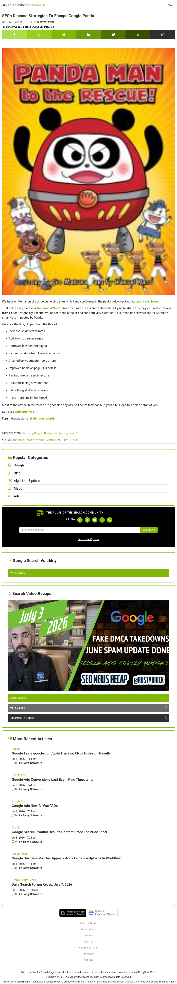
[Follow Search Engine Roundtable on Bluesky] (94, 520)
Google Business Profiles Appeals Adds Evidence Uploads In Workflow (66, 939)
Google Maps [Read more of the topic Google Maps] (20, 934)
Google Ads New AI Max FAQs (35, 886)
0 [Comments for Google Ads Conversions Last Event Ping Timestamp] (14, 870)
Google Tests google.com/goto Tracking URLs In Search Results (61, 834)
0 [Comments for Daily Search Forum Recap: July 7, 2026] (14, 974)
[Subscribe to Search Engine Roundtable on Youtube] (102, 520)
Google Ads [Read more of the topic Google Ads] (19, 855)
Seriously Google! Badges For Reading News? (49, 433)
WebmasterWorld (49, 308)
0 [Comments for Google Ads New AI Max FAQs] (14, 896)
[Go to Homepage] (24, 5)
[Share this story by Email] (138, 34)
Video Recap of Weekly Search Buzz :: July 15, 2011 (48, 440)
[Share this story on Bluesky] (113, 34)
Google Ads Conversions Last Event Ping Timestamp (52, 860)
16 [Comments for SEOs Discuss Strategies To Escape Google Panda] (29, 22)
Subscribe (149, 530)
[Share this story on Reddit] (63, 34)
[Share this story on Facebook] (14, 34)
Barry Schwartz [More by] (47, 22)
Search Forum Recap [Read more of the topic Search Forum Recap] (24, 960)
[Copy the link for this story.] (162, 34)
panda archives (147, 301)
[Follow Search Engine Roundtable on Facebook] (80, 520)
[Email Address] (79, 530)
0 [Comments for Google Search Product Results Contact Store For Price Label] (14, 922)
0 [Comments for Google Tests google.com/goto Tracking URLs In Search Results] (14, 843)
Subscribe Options (88, 539)
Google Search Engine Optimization (34, 27)
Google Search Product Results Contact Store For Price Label (59, 913)
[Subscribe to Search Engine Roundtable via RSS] (109, 520)
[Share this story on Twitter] (39, 34)
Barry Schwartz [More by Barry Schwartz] (32, 843)
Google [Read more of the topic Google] (16, 829)
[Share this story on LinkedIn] (88, 34)
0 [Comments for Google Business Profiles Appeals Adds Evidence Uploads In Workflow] (14, 948)
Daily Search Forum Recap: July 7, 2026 (42, 965)
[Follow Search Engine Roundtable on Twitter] (87, 520)
